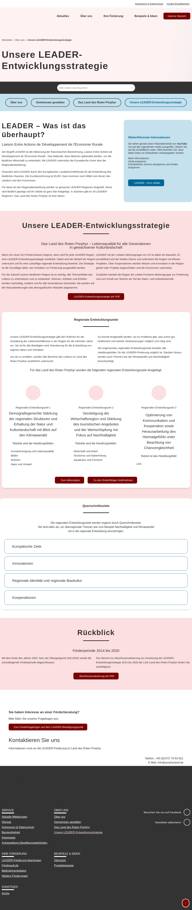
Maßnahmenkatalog (14, 870)
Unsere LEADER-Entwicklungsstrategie (156, 102)
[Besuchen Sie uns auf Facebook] (187, 812)
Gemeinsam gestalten (50, 102)
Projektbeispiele (64, 865)
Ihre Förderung (113, 16)
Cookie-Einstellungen (178, 3)
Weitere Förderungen (15, 875)
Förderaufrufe (10, 865)
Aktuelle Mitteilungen (14, 816)
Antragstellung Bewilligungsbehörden (24, 842)
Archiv (5, 893)
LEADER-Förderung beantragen (21, 860)
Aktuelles (63, 16)
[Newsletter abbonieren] (187, 822)
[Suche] (131, 87)
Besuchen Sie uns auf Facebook (162, 812)
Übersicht (60, 860)
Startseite (7, 40)
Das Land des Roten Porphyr (97, 102)
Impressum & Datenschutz (149, 3)
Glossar (6, 822)
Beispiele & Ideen (146, 16)
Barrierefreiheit (11, 832)
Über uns (86, 16)
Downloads (8, 837)
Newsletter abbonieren (168, 822)
